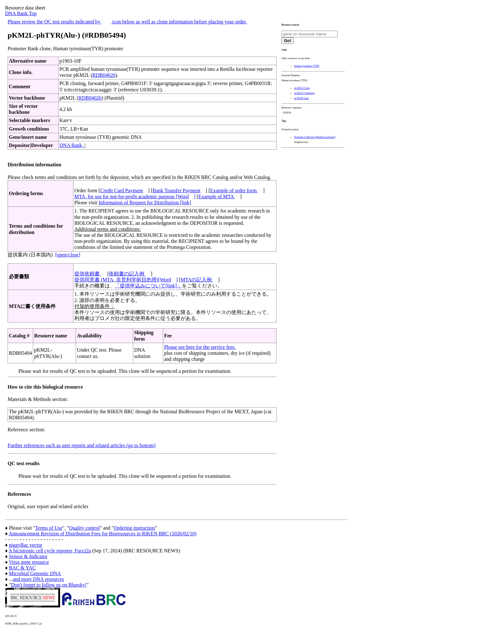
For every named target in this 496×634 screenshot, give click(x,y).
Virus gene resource (29, 562)
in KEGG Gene (302, 88)
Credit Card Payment (121, 190)
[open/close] (67, 254)
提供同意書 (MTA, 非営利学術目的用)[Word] (126, 279)
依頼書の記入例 (127, 273)
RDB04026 (103, 75)
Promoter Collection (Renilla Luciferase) (315, 137)
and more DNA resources (38, 579)
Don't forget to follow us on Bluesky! (49, 585)
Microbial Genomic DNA (35, 573)
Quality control (84, 528)
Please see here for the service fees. (200, 347)
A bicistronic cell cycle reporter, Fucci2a (50, 550)
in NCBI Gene (301, 98)
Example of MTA (216, 196)
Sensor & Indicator (28, 556)
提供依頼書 (87, 273)
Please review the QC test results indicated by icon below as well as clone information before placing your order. (127, 21)
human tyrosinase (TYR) (306, 66)
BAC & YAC (22, 567)
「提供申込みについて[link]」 (148, 285)
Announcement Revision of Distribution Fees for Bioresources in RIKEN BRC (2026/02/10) (102, 533)
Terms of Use (48, 528)
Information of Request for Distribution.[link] (144, 202)
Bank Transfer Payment (177, 190)
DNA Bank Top (21, 13)
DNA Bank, (72, 145)
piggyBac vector (25, 545)
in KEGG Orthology (304, 93)
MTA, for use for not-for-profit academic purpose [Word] (134, 196)
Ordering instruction (134, 528)
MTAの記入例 (197, 279)
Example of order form (234, 190)
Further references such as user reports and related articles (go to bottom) (82, 445)
